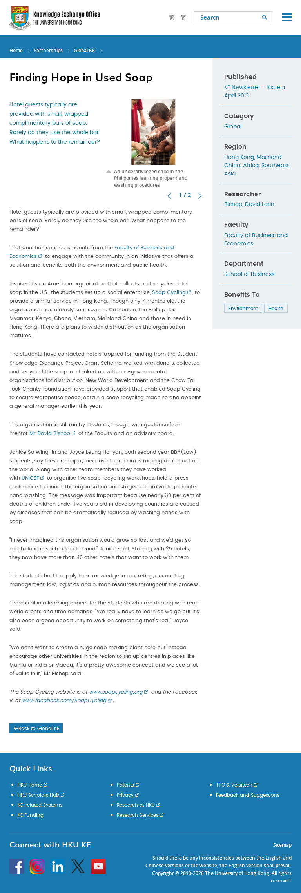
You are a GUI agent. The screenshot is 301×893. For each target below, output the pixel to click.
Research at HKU (136, 805)
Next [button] (199, 195)
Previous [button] (169, 195)
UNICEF (30, 478)
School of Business (249, 274)
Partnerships (48, 50)
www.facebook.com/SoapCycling (64, 700)
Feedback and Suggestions (247, 795)
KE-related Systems (40, 805)
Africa (251, 165)
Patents (125, 785)
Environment (243, 308)
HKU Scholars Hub (38, 795)
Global (232, 127)
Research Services (137, 815)
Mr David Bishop (49, 433)
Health (275, 308)
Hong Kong (239, 157)
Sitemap (282, 845)
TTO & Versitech (234, 785)
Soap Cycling (169, 292)
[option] (153, 143)
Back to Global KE (36, 728)
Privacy (125, 795)
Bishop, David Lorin (249, 204)
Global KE (84, 50)
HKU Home (30, 785)
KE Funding (31, 815)
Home (16, 50)
